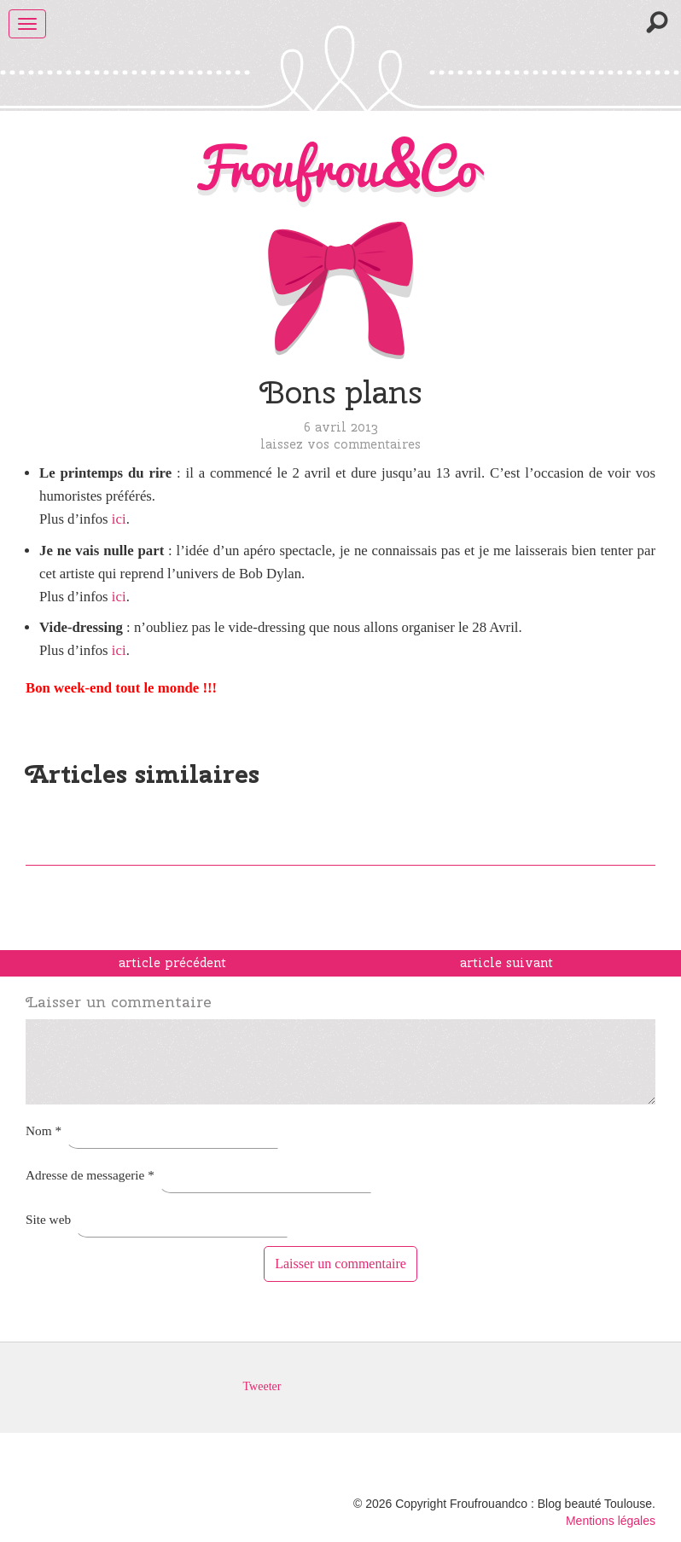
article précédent (172, 962)
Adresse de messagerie (90, 1175)
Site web (48, 1219)
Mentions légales (610, 1521)
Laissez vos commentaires (340, 444)
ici (119, 519)
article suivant (506, 962)
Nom (43, 1130)
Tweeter (262, 1386)
